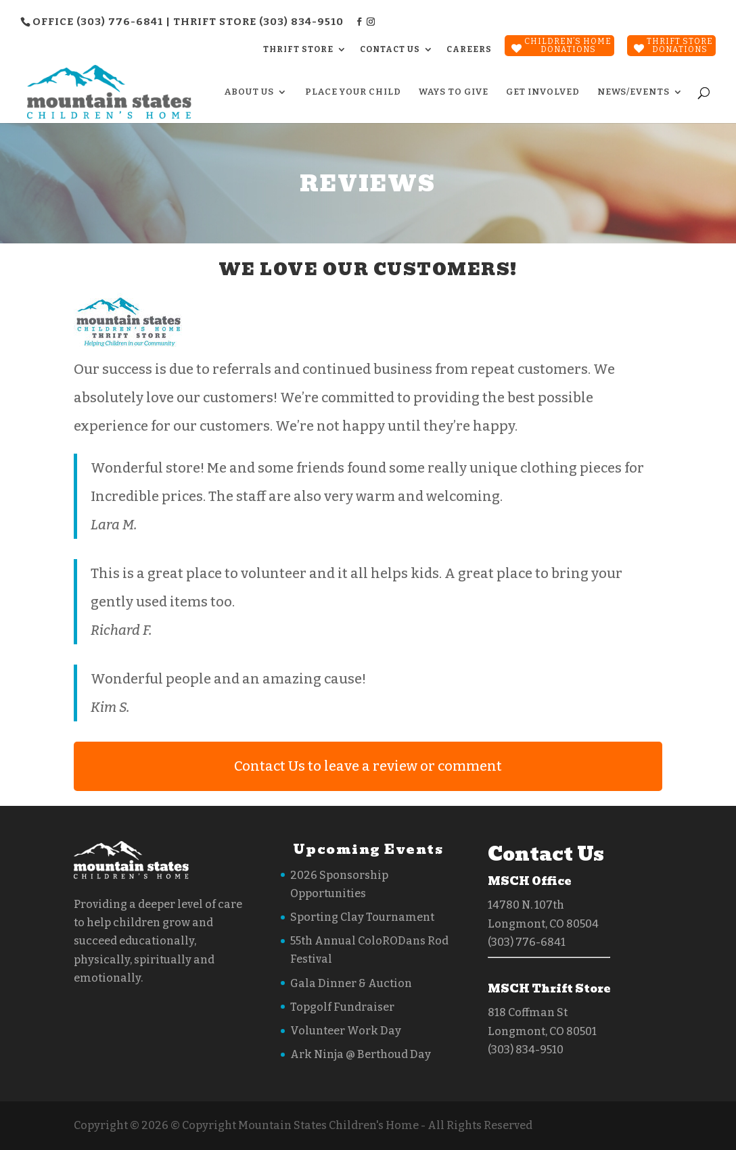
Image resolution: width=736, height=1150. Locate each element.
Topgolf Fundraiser (342, 1007)
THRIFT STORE (298, 49)
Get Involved (543, 92)
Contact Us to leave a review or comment (368, 766)
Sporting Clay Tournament (362, 917)
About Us (249, 92)
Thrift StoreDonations (680, 45)
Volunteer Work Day (345, 1030)
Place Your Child (353, 92)
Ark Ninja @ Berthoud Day (360, 1054)
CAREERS (469, 49)
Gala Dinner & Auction (351, 983)
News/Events (633, 92)
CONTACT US (390, 49)
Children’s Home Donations (568, 45)
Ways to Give (453, 92)
